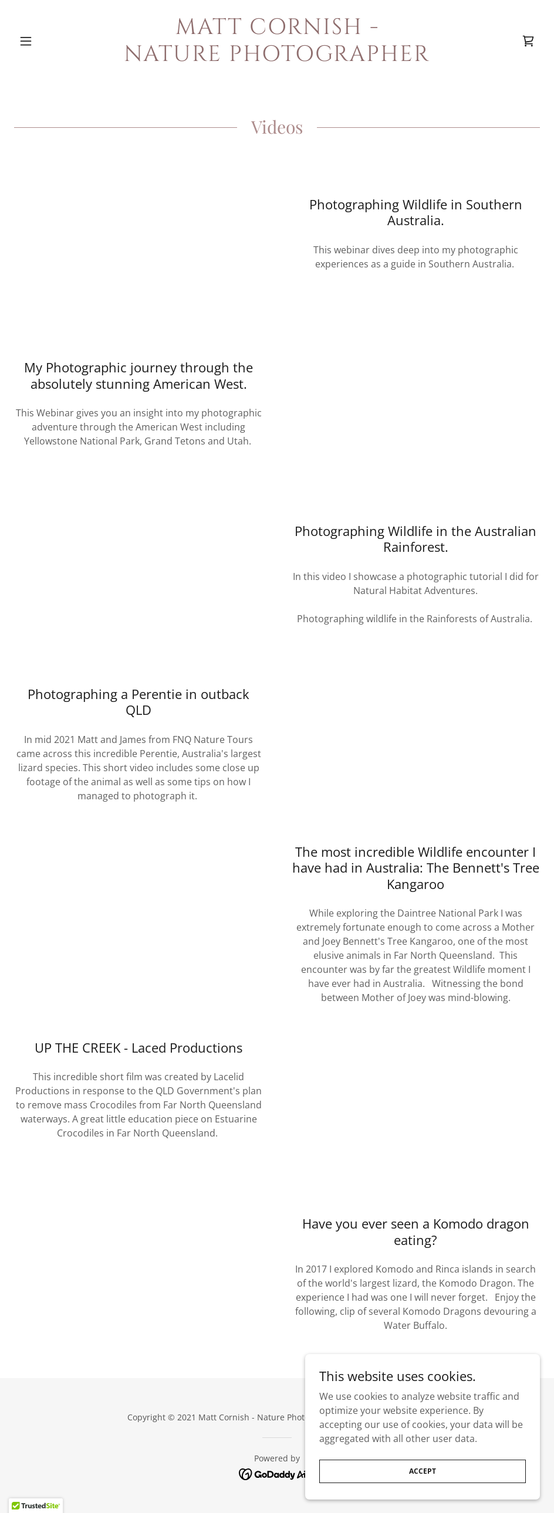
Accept (422, 1471)
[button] (53, 41)
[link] (277, 57)
